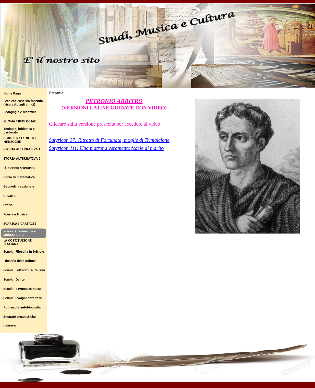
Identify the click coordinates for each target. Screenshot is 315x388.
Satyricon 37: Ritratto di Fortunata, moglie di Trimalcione (109, 140)
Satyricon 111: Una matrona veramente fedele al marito (106, 148)
